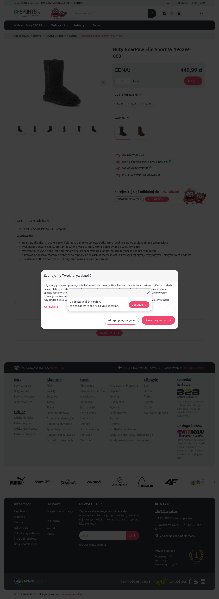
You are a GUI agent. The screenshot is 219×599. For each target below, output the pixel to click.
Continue (139, 304)
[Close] (148, 292)
